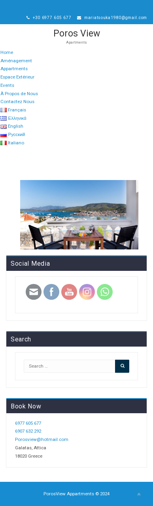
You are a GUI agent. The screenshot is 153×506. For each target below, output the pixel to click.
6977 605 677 (28, 423)
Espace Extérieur (17, 77)
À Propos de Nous (19, 93)
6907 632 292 (28, 431)
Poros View (76, 33)
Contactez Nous (17, 101)
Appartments (14, 68)
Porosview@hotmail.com (41, 439)
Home (6, 52)
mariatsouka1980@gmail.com (112, 17)
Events (7, 85)
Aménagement (16, 60)
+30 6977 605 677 (49, 17)
